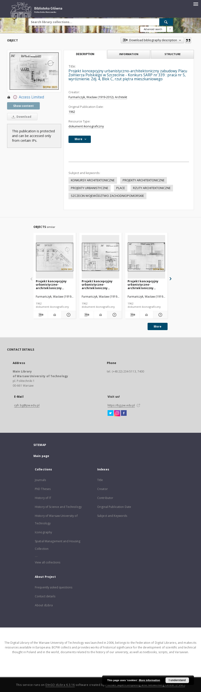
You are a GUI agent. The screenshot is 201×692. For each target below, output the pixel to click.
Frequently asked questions (53, 587)
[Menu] (195, 4)
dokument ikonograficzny (86, 126)
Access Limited (25, 97)
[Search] (166, 22)
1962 (71, 112)
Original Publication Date (114, 507)
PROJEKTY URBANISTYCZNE (89, 188)
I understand (177, 680)
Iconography (43, 532)
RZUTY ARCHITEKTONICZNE (152, 188)
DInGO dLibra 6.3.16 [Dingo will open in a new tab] (60, 685)
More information (149, 680)
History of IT (43, 498)
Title (100, 480)
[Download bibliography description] (40, 315)
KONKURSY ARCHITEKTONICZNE (93, 180)
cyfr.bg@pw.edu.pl (27, 405)
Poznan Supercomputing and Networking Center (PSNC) (145, 685)
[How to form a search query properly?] (170, 29)
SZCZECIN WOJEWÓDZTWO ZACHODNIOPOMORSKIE (107, 196)
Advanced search (153, 29)
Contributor (105, 498)
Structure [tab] (173, 54)
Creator (102, 489)
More (157, 326)
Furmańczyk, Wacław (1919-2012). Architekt (97, 97)
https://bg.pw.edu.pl (121, 405)
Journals (40, 480)
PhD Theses (43, 489)
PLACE (120, 188)
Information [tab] (128, 54)
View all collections (47, 562)
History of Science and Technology (58, 507)
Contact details (45, 596)
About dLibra (44, 605)
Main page (41, 456)
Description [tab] (85, 54)
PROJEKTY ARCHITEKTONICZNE (144, 180)
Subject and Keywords (112, 516)
